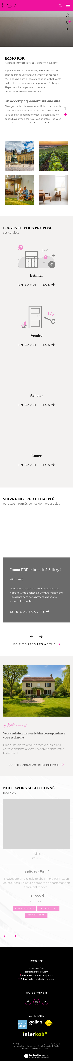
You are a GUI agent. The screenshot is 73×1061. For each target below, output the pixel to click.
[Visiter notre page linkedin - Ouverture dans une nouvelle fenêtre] (45, 1002)
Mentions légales (45, 1046)
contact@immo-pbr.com (36, 972)
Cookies (48, 1048)
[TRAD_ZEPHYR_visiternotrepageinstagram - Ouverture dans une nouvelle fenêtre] (36, 1002)
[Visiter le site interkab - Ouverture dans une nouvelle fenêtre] (35, 1034)
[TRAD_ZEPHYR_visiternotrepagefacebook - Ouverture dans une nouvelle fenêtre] (28, 1002)
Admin (56, 1046)
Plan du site (31, 1046)
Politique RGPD (37, 1048)
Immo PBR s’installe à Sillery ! (35, 570)
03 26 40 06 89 (36, 968)
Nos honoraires (18, 1046)
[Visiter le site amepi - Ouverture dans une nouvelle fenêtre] (22, 1024)
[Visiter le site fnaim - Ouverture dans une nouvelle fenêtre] (49, 1023)
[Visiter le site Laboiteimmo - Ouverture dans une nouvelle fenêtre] (36, 1054)
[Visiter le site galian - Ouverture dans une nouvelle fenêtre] (35, 1022)
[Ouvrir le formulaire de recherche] (60, 5)
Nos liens (26, 1048)
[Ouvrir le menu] (68, 5)
